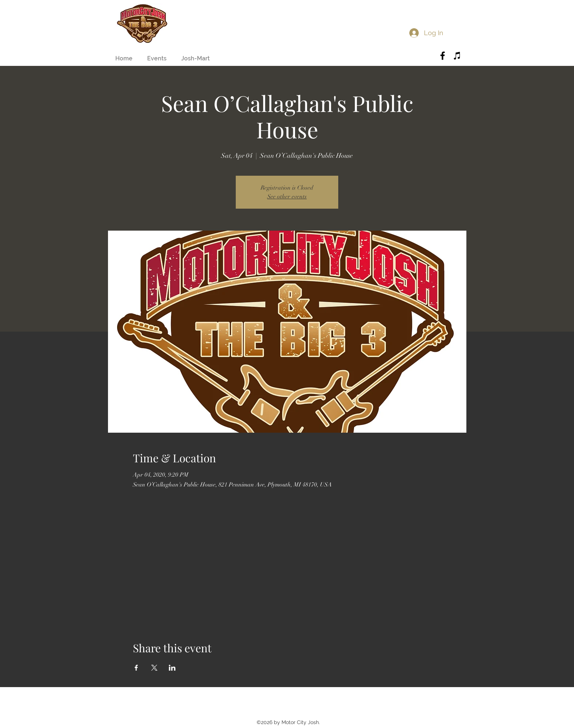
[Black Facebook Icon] (442, 55)
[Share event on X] (154, 668)
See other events (287, 196)
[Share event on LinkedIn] (172, 668)
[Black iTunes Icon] (457, 55)
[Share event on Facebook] (136, 668)
